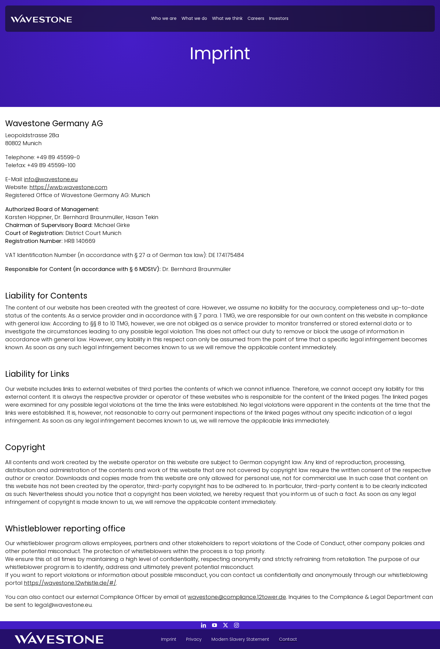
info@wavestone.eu (51, 179)
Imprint (168, 639)
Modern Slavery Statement (240, 639)
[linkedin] (203, 625)
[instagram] (236, 625)
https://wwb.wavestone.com (68, 187)
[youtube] (214, 625)
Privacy (194, 639)
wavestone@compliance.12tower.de (237, 597)
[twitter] (225, 625)
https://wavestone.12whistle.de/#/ (70, 583)
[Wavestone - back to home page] (74, 639)
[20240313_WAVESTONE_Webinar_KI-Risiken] (41, 17)
